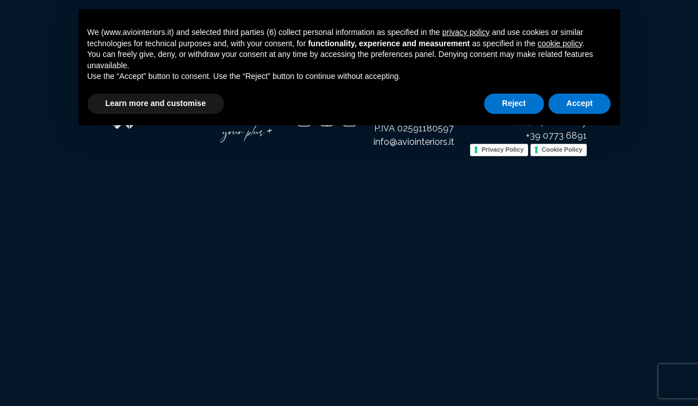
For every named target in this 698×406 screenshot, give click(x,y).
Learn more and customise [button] (156, 103)
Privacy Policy (502, 149)
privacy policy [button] (466, 32)
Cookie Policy (562, 149)
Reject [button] (514, 103)
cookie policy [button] (560, 43)
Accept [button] (580, 103)
